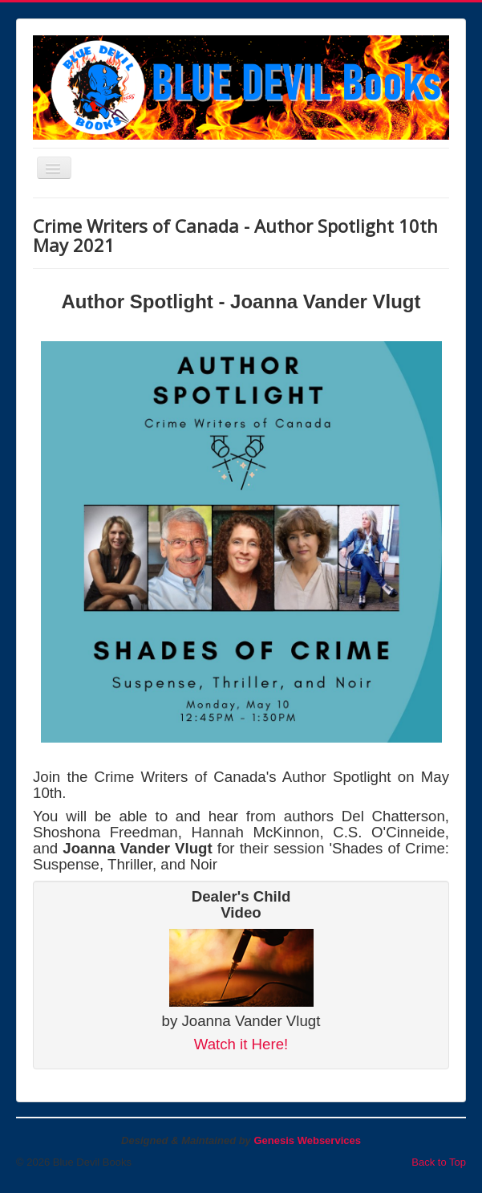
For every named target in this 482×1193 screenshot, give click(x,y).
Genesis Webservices (306, 1140)
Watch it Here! (241, 1044)
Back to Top (438, 1162)
